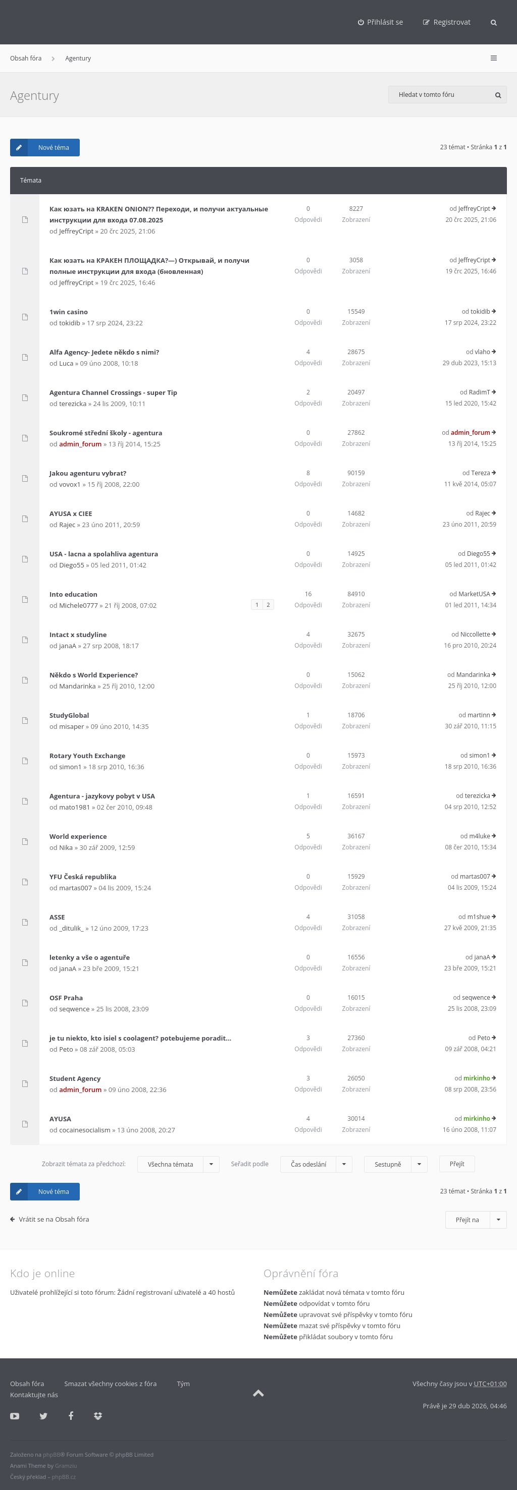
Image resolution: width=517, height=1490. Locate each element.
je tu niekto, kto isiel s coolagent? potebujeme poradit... (140, 1038)
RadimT (479, 392)
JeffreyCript (76, 231)
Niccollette (475, 634)
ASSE (57, 917)
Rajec (67, 524)
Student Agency (74, 1078)
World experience (78, 836)
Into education (73, 594)
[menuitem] (380, 22)
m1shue (479, 916)
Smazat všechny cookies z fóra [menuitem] (111, 1383)
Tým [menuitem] (183, 1383)
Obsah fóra (25, 58)
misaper (71, 726)
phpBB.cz (64, 1476)
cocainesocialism (85, 1129)
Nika (66, 847)
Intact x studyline (78, 634)
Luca (66, 363)
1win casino (68, 311)
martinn (479, 715)
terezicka (72, 403)
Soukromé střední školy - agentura (106, 432)
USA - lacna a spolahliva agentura (103, 553)
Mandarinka (77, 686)
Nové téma (39, 147)
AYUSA (60, 1118)
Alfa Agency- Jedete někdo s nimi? (104, 352)
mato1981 (74, 807)
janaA (67, 645)
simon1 (70, 766)
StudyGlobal (69, 715)
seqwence (74, 1008)
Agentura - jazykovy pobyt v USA (102, 795)
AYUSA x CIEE (70, 513)
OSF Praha (66, 997)
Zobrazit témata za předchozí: (131, 1164)
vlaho (482, 352)
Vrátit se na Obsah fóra (54, 1219)
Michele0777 (78, 605)
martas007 (75, 887)
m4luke (479, 836)
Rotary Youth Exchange (87, 755)
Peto (66, 1049)
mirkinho (476, 1078)
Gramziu (66, 1465)
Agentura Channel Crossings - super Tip (113, 392)
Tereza (481, 473)
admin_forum (80, 443)
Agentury (78, 58)
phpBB (51, 1454)
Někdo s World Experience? (93, 674)
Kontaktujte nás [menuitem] (34, 1394)
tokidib (69, 322)
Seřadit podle (292, 1164)
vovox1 (70, 484)
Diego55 (71, 564)
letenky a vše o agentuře (89, 957)
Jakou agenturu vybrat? (87, 473)
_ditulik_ (71, 928)
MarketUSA (474, 594)
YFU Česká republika (83, 876)
